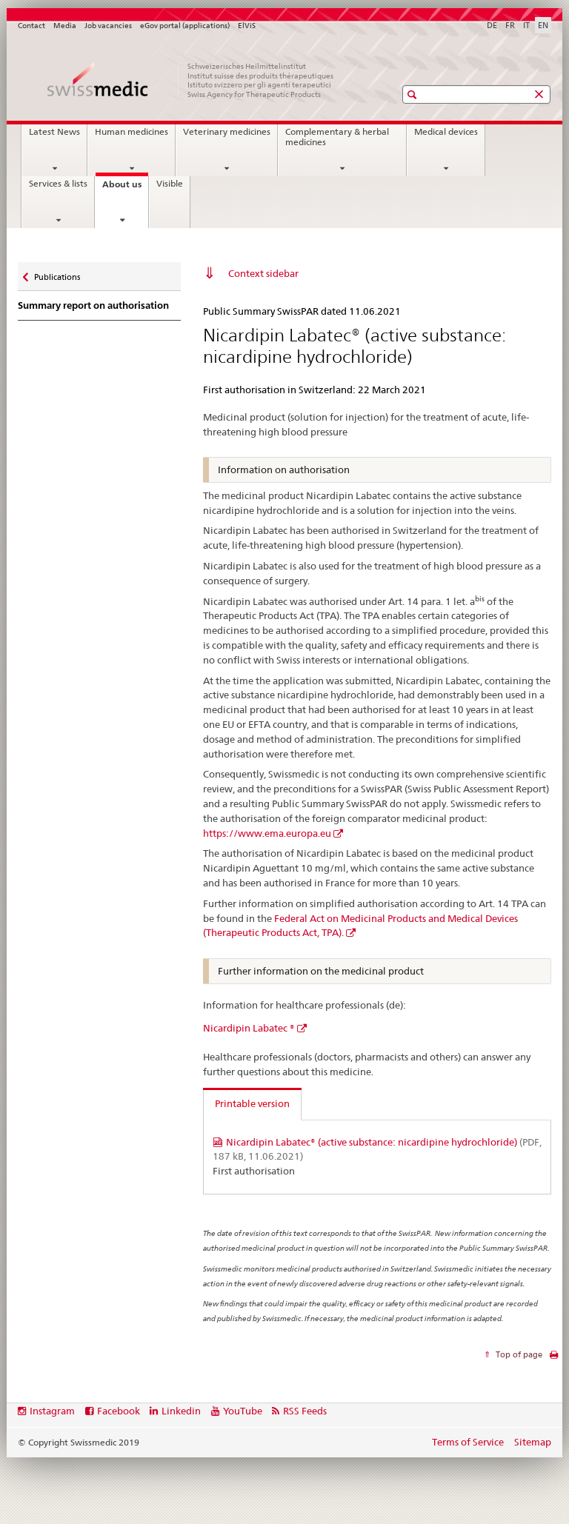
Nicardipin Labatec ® (249, 1028)
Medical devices (446, 132)
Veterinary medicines (226, 132)
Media (64, 25)
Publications (56, 273)
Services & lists (58, 183)
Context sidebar (263, 273)
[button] (414, 94)
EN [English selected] (543, 25)
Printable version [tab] (252, 1103)
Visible (169, 183)
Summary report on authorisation (93, 305)
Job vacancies (108, 25)
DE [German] (492, 25)
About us (125, 188)
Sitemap (532, 1442)
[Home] (192, 79)
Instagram (52, 1411)
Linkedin (181, 1411)
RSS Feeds (305, 1411)
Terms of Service (468, 1442)
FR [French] (510, 25)
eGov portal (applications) (185, 25)
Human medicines (131, 132)
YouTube (242, 1411)
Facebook (118, 1411)
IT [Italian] (526, 25)
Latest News (54, 132)
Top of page (517, 1354)
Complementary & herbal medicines (337, 137)
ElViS (247, 25)
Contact (31, 25)
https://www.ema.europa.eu (267, 833)
